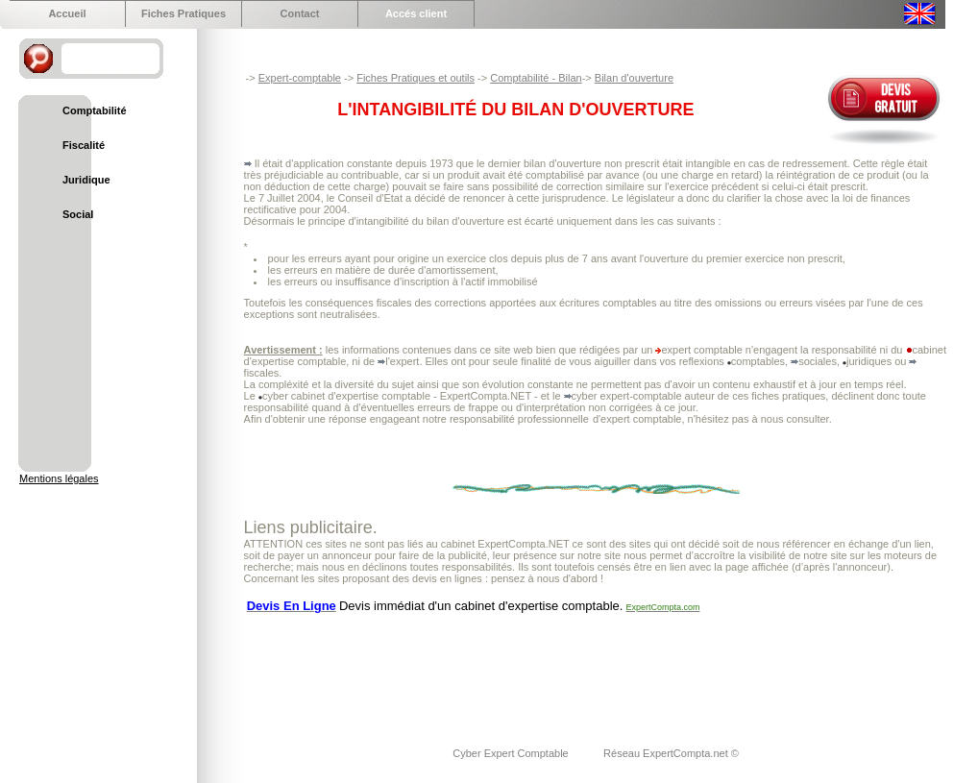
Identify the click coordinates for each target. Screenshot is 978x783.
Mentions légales (59, 478)
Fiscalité (83, 145)
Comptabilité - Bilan (535, 78)
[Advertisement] (593, 667)
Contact (300, 13)
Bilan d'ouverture (634, 78)
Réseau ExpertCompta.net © (671, 753)
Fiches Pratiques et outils (415, 78)
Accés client (416, 13)
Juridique (86, 179)
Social (77, 214)
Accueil (67, 13)
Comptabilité (94, 110)
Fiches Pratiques (183, 13)
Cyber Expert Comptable (512, 753)
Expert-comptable (299, 78)
